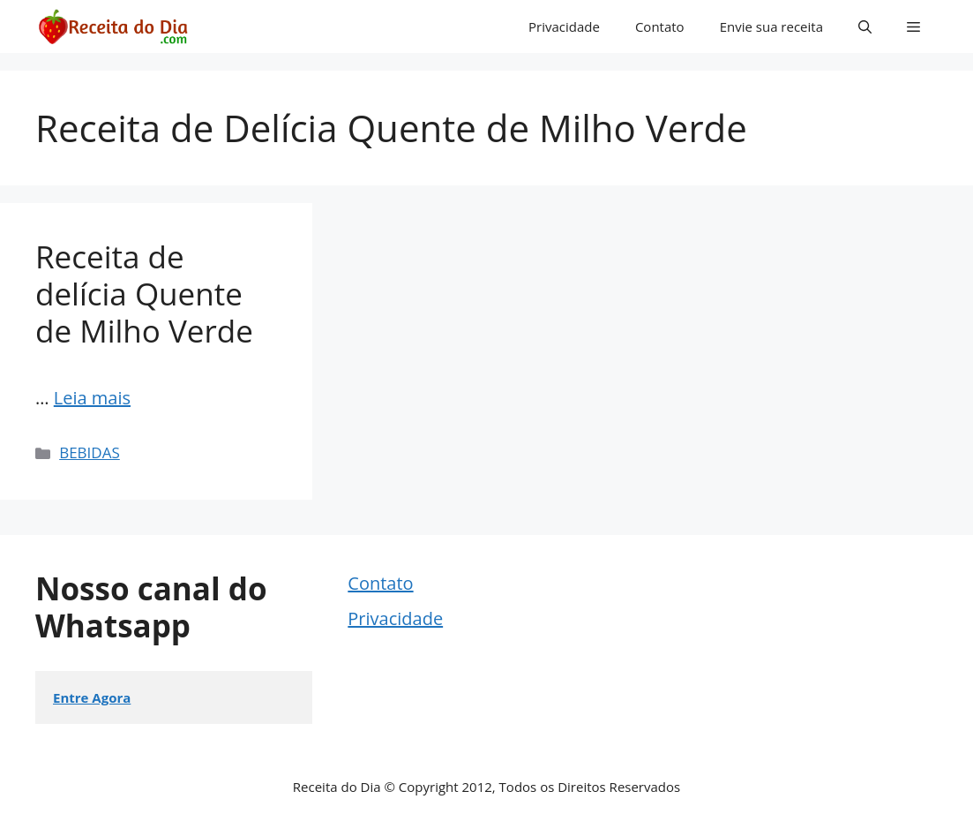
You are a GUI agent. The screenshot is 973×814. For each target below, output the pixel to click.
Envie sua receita (771, 26)
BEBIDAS (89, 452)
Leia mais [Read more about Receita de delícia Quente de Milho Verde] (92, 398)
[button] (865, 26)
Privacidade (564, 26)
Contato (660, 26)
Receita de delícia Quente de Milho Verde (144, 293)
